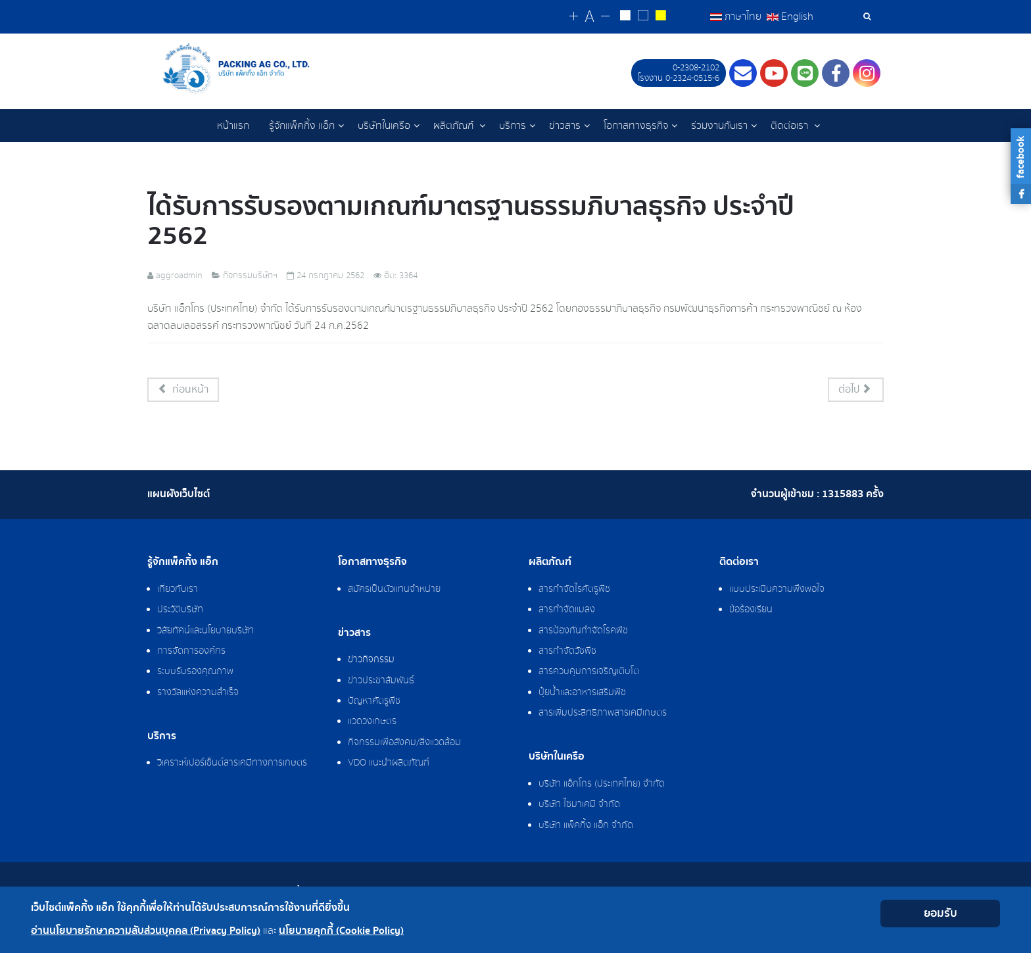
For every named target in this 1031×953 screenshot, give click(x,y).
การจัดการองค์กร (191, 652)
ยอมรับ (940, 913)
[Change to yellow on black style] (660, 17)
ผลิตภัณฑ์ (454, 125)
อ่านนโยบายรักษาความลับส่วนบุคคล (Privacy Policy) (145, 931)
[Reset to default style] (642, 17)
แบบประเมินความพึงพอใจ (777, 590)
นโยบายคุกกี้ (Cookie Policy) (341, 931)
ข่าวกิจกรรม (371, 661)
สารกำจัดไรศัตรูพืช (574, 590)
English (790, 16)
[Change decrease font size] (605, 17)
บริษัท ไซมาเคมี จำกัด (579, 805)
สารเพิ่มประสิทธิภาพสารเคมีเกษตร (603, 714)
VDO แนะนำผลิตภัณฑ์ (388, 764)
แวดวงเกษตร (372, 722)
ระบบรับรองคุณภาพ (195, 672)
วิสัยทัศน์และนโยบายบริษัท (205, 632)
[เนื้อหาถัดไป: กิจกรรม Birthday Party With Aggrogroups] (856, 391)
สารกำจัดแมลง (567, 611)
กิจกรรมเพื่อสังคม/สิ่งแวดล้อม (404, 743)
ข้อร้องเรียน (751, 611)
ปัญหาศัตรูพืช (374, 702)
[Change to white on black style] (625, 17)
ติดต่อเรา (791, 125)
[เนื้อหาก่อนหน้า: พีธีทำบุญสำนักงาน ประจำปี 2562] (183, 391)
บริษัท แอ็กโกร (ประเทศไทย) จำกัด (602, 785)
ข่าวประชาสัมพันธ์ (381, 682)
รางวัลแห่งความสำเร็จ (198, 693)
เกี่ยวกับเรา (177, 590)
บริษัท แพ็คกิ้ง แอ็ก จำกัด (586, 826)
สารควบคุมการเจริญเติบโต (589, 672)
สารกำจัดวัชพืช (567, 652)
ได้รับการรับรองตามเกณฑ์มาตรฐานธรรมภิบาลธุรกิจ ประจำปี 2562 (470, 222)
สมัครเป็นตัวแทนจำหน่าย (394, 590)
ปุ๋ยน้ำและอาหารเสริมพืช (582, 693)
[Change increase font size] (573, 17)
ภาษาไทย (737, 16)
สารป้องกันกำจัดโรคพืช (583, 632)
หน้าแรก (233, 125)
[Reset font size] (589, 17)
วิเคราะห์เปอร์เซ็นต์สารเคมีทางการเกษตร (232, 764)
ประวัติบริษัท (180, 611)
